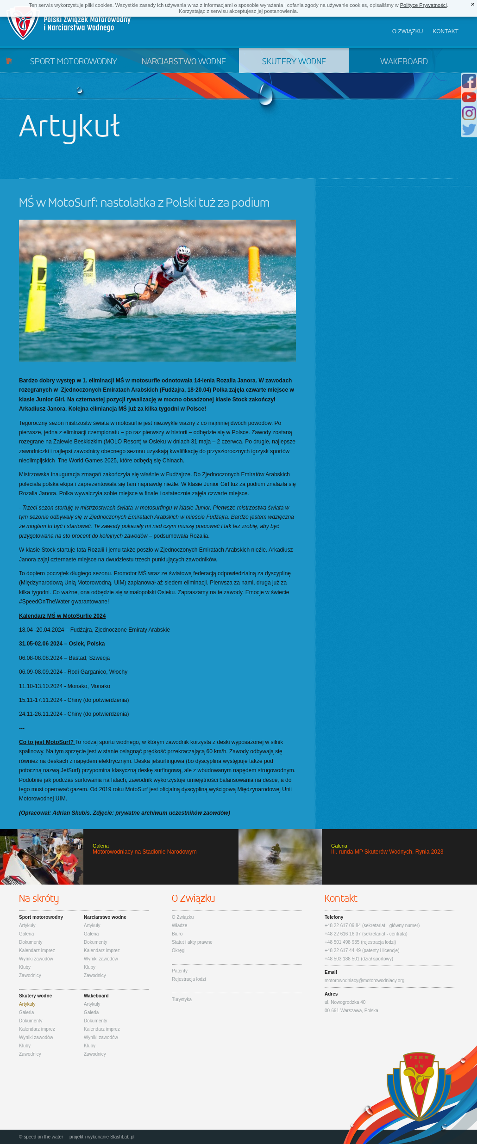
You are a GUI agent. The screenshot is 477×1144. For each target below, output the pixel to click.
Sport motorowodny (73, 62)
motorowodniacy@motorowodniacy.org (364, 980)
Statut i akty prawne (192, 942)
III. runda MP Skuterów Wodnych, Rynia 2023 (357, 857)
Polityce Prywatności (423, 5)
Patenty (180, 970)
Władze (179, 925)
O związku (407, 31)
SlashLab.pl (122, 1136)
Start (9, 60)
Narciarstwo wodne (184, 62)
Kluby (25, 967)
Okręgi (178, 950)
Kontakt (445, 31)
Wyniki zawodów (36, 958)
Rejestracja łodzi (189, 979)
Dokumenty (31, 942)
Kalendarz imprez (37, 950)
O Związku (183, 917)
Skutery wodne (294, 62)
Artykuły (27, 925)
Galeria (26, 933)
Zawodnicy (30, 975)
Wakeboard (404, 62)
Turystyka (182, 999)
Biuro (177, 933)
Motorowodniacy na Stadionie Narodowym (119, 857)
